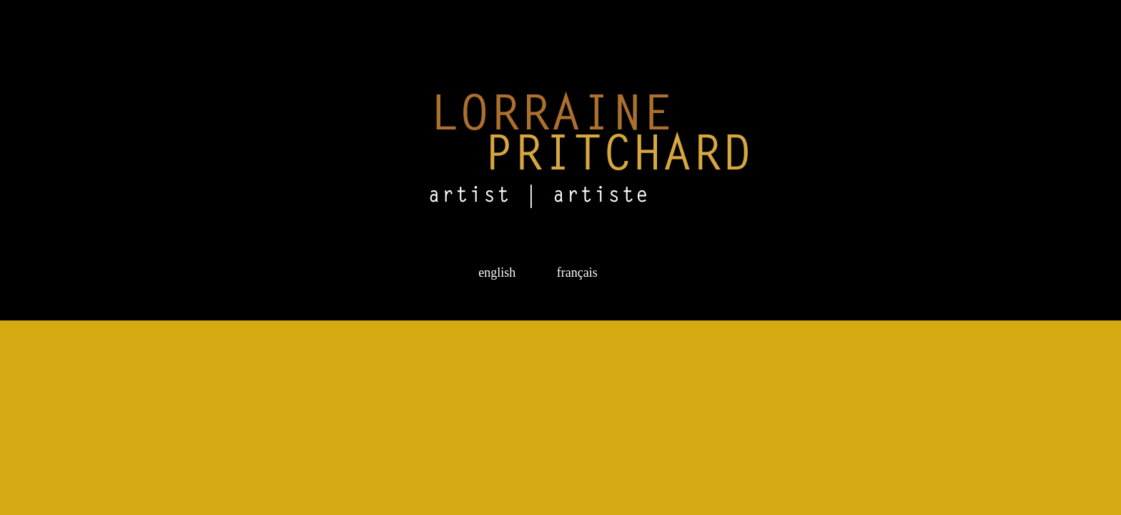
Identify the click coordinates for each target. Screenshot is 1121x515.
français (574, 272)
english (498, 272)
